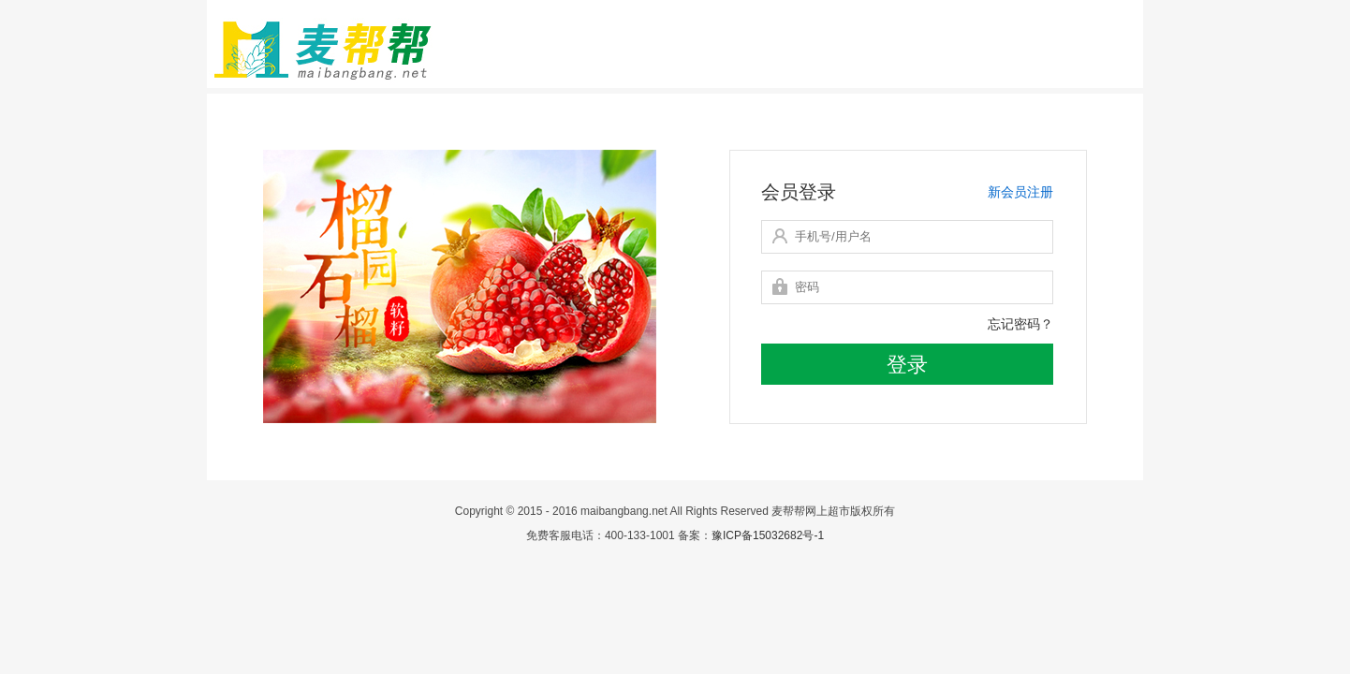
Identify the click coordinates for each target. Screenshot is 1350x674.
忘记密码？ (1020, 323)
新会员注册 (1020, 191)
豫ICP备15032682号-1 (768, 535)
